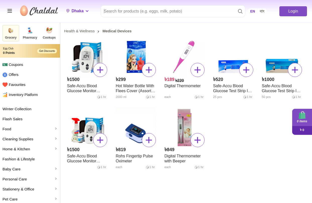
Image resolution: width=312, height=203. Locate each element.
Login (293, 11)
